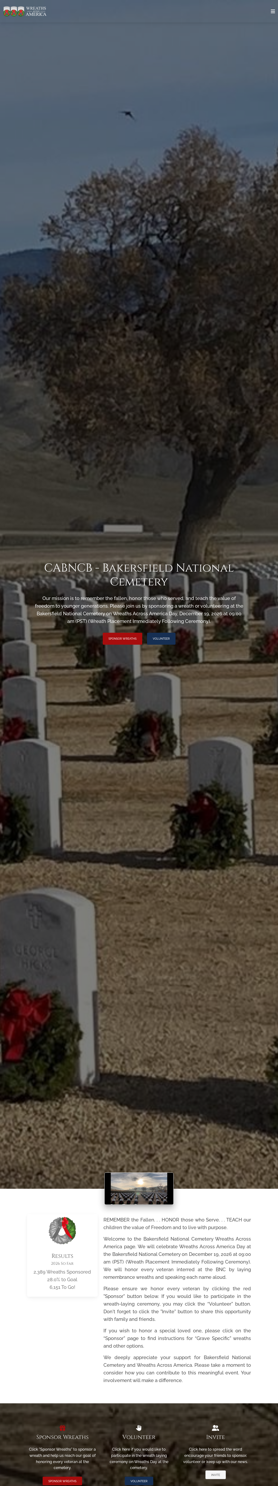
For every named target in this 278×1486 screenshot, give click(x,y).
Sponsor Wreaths (122, 638)
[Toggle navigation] (273, 11)
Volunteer (161, 638)
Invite (215, 1475)
